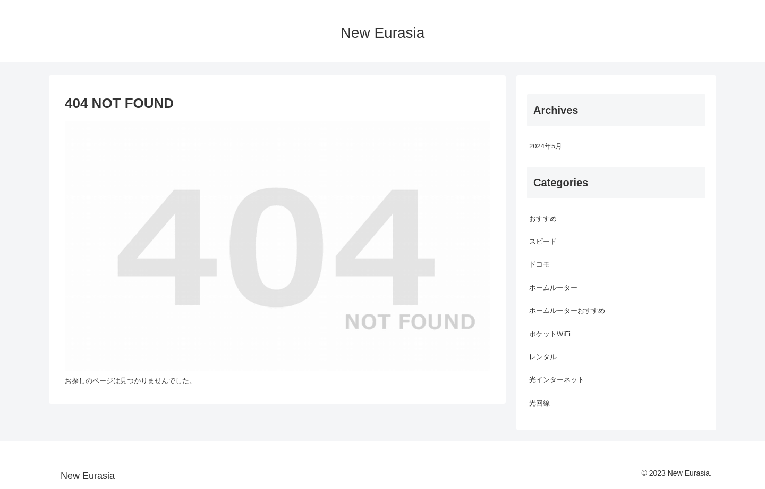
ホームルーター (553, 288)
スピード (543, 241)
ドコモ (539, 264)
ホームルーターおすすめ (567, 310)
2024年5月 (545, 146)
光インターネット (556, 380)
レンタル (543, 357)
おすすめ (543, 218)
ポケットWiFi (550, 334)
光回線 (539, 403)
